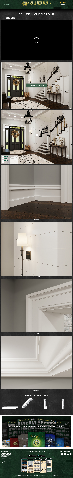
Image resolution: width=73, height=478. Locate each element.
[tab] (17, 8)
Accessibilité (36, 475)
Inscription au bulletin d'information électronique (10, 2)
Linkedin (65, 454)
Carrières (6, 4)
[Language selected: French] (69, 461)
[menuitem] (63, 3)
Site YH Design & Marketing (52, 475)
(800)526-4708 (6, 455)
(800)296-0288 (6, 461)
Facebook (71, 454)
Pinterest (68, 454)
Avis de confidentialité (42, 475)
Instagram (62, 454)
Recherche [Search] (68, 3)
